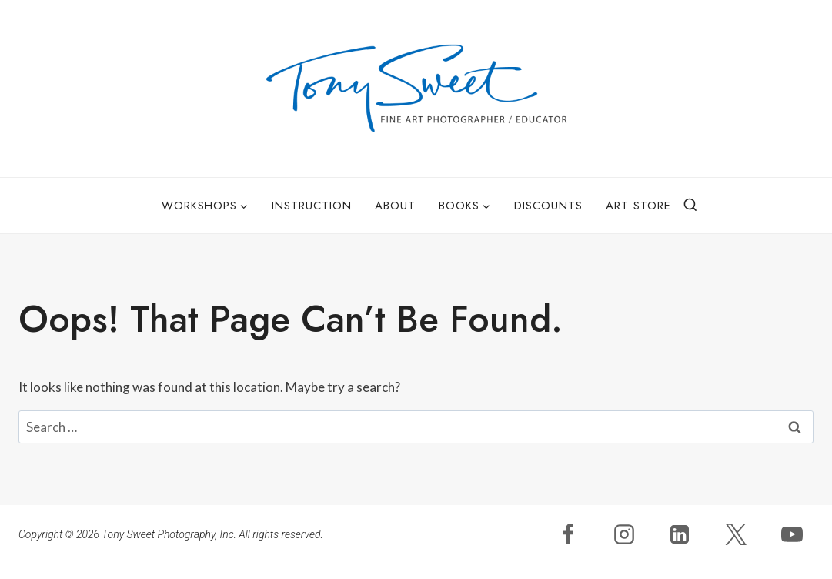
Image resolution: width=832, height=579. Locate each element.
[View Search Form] (690, 205)
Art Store (638, 205)
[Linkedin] (679, 534)
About (395, 205)
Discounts (548, 205)
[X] (735, 534)
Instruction (312, 205)
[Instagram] (624, 534)
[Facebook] (568, 534)
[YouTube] (792, 534)
